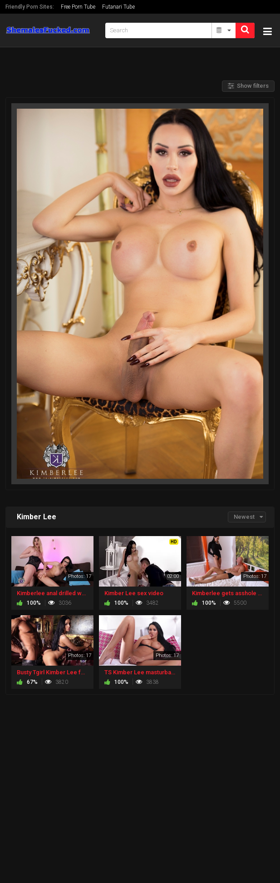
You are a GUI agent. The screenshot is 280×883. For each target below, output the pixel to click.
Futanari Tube (118, 7)
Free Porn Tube (78, 7)
